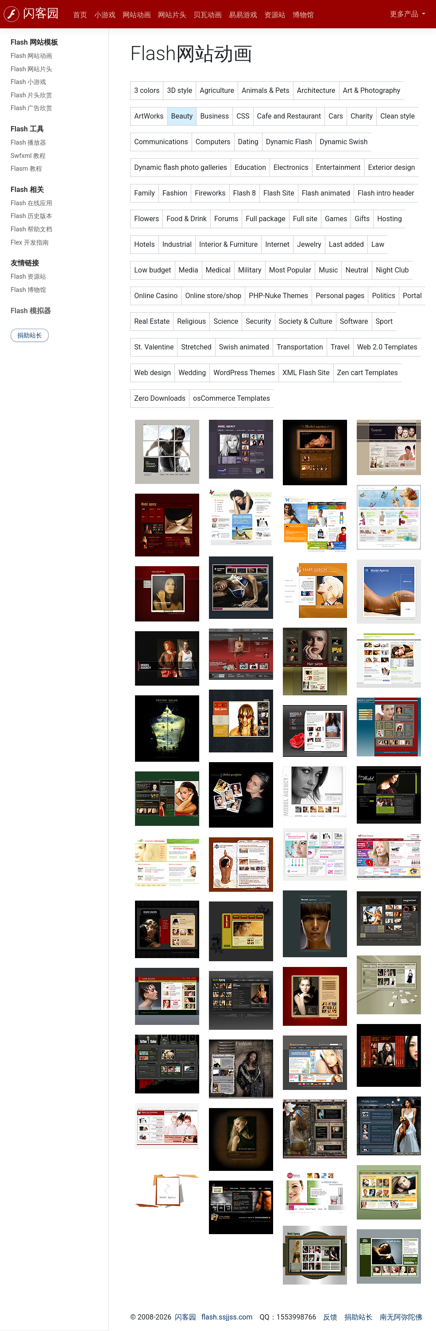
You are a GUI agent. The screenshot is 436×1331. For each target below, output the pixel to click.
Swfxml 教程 (28, 156)
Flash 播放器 (28, 142)
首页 (80, 15)
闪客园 (41, 13)
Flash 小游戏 (28, 82)
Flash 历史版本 (31, 216)
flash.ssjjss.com (227, 1317)
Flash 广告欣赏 (31, 108)
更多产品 (405, 14)
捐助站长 (29, 335)
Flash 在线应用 (31, 203)
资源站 (275, 15)
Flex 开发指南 (30, 242)
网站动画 (137, 15)
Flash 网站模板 (34, 42)
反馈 (330, 1317)
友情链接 (25, 263)
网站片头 (172, 15)
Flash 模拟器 (31, 311)
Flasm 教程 (26, 169)
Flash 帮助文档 (31, 229)
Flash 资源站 (28, 276)
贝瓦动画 (207, 15)
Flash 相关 (27, 189)
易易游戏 (243, 15)
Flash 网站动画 (31, 56)
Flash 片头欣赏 (31, 95)
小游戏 (105, 15)
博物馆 (303, 15)
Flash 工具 (27, 129)
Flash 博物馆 (28, 290)
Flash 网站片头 (31, 69)
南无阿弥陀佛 (401, 1317)
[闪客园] (11, 14)
